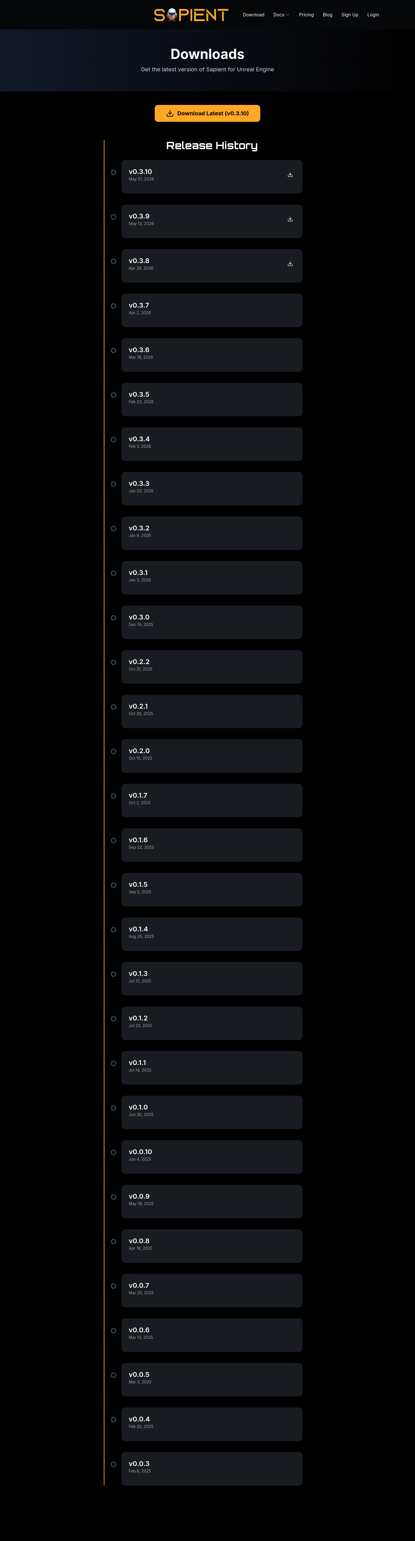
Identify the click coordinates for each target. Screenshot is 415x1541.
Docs (282, 14)
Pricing (306, 14)
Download (254, 14)
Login (373, 14)
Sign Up (350, 14)
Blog (328, 14)
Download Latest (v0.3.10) (207, 113)
